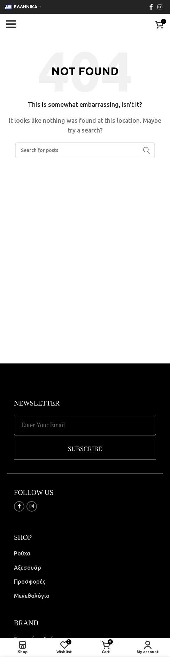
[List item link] (85, 553)
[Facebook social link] (151, 7)
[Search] (85, 150)
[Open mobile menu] (11, 24)
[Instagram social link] (160, 7)
